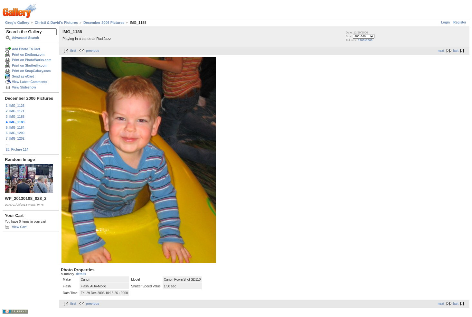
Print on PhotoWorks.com (32, 60)
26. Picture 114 (17, 149)
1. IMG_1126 (15, 105)
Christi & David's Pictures (56, 22)
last (455, 50)
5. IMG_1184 (15, 127)
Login (445, 22)
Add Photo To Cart (26, 49)
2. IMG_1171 (15, 111)
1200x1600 (365, 40)
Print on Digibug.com (28, 54)
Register (459, 22)
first (73, 50)
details (81, 274)
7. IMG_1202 (15, 138)
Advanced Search (25, 38)
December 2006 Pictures (103, 22)
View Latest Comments (29, 82)
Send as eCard (23, 76)
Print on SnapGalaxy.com (31, 71)
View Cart (19, 227)
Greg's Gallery (17, 22)
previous (92, 50)
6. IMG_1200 (15, 133)
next (441, 50)
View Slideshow (24, 87)
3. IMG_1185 (15, 116)
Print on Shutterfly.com (29, 65)
